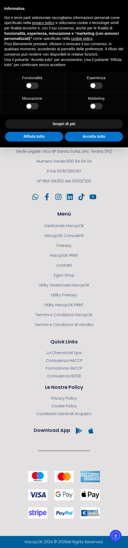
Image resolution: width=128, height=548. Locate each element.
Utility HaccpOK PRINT (64, 305)
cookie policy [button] (81, 38)
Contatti (64, 265)
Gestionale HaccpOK (64, 225)
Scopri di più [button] (64, 124)
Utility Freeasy (64, 295)
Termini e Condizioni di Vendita (64, 324)
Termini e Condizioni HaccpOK (64, 314)
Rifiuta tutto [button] (34, 136)
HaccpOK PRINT (64, 255)
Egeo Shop (64, 275)
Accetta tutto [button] (94, 136)
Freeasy (64, 245)
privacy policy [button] (43, 23)
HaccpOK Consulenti (64, 235)
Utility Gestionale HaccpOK (64, 285)
